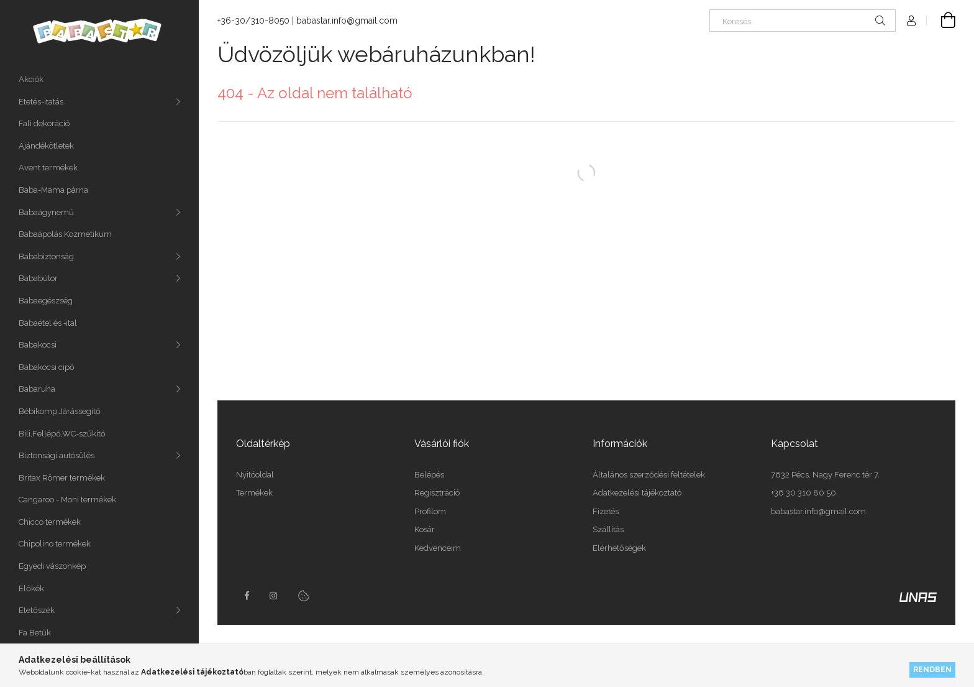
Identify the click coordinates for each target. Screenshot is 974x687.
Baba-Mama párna (53, 190)
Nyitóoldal (255, 474)
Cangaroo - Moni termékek (67, 499)
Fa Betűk (35, 632)
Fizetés (606, 511)
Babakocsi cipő (47, 367)
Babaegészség (46, 300)
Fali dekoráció (44, 123)
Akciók (31, 79)
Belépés (429, 474)
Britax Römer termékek (62, 477)
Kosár (424, 529)
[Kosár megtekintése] (941, 20)
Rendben (932, 669)
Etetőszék (37, 610)
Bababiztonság (46, 256)
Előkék (31, 588)
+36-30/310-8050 (253, 20)
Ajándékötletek (46, 145)
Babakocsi (38, 344)
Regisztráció (437, 492)
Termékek (254, 492)
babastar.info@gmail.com (347, 20)
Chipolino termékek (55, 543)
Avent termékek (48, 167)
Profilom (430, 511)
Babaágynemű (46, 212)
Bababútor (38, 278)
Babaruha (37, 389)
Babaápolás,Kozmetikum (65, 234)
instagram (273, 595)
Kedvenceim (437, 548)
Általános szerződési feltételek (649, 474)
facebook (246, 595)
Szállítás (608, 529)
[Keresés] (802, 20)
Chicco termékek (50, 522)
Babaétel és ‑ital (48, 323)
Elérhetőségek (619, 548)
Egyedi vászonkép (52, 566)
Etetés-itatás (41, 101)
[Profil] (911, 20)
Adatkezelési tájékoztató (637, 492)
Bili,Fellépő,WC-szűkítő (62, 433)
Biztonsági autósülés (56, 455)
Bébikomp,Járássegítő (60, 411)
